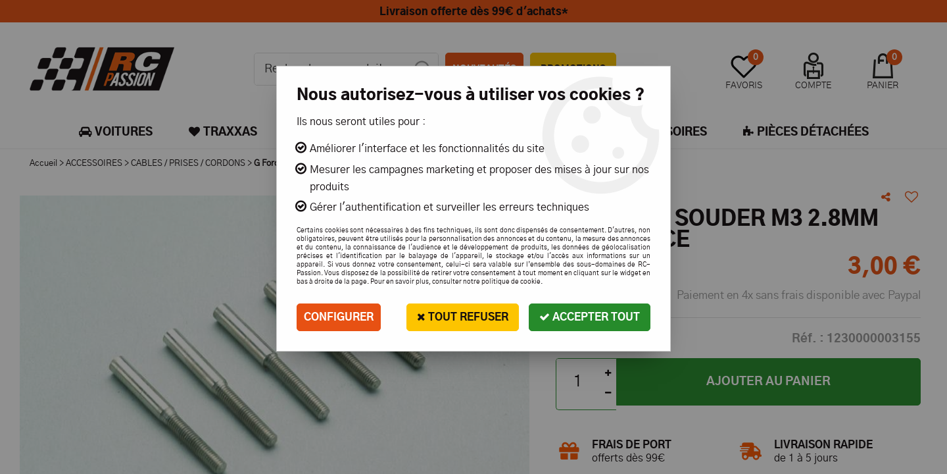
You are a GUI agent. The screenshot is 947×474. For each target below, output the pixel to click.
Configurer (339, 317)
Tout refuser (462, 317)
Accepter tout (589, 317)
